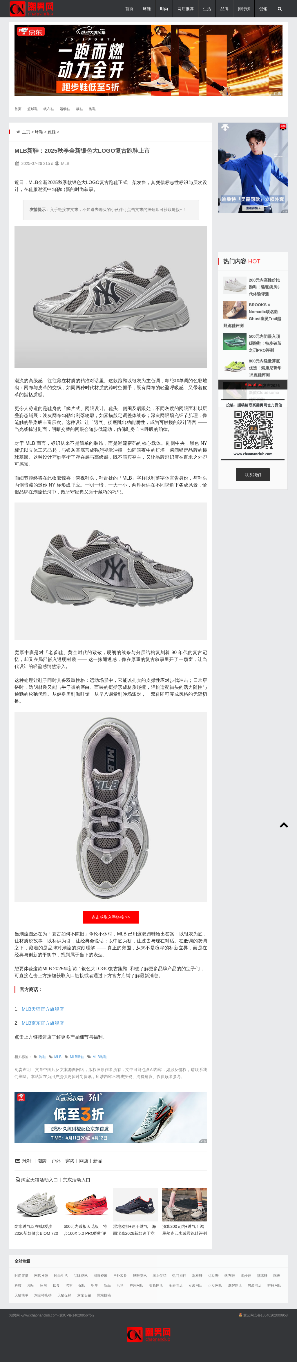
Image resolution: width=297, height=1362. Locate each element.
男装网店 (255, 1285)
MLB (57, 1057)
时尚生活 (61, 1276)
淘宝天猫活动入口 (39, 1179)
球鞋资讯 (140, 1276)
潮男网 (14, 1315)
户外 (56, 1161)
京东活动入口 (76, 1179)
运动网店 (215, 1285)
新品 (97, 1161)
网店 (83, 1161)
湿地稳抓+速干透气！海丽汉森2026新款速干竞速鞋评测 (134, 1233)
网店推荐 (186, 8)
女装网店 (195, 1285)
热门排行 (179, 1276)
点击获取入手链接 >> (111, 917)
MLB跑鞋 (100, 1057)
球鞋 (147, 8)
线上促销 (159, 1276)
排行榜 (244, 8)
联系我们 (253, 474)
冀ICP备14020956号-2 (76, 1315)
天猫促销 (64, 1295)
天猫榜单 (21, 1295)
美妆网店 (156, 1285)
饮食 (56, 1285)
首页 (129, 8)
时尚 (164, 8)
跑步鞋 (246, 1276)
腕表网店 (176, 1285)
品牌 (224, 8)
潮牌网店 (235, 1285)
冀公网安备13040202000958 (265, 1315)
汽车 (69, 1285)
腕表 (276, 1276)
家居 (43, 1285)
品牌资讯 (81, 1276)
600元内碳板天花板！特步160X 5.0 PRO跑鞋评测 (85, 1233)
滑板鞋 (197, 1276)
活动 (120, 1285)
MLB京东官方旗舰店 (43, 1023)
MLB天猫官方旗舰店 (43, 1009)
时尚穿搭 (21, 1276)
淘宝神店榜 (43, 1295)
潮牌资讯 (100, 1276)
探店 (81, 1285)
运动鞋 (65, 109)
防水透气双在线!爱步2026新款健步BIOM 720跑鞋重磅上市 (36, 1233)
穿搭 (70, 1161)
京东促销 (84, 1295)
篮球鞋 (32, 109)
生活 (207, 8)
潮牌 (42, 1161)
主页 (26, 132)
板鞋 (79, 109)
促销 (263, 8)
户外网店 (136, 1285)
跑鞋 (92, 109)
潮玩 (30, 1285)
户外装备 (120, 1276)
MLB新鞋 (77, 1057)
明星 (94, 1285)
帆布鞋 (49, 109)
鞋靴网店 (274, 1285)
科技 (18, 1285)
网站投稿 (104, 1295)
